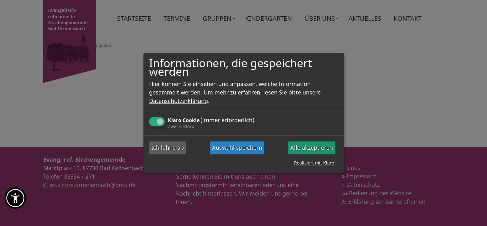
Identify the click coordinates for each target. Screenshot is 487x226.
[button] (15, 198)
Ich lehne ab (167, 147)
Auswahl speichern (237, 147)
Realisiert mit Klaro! (315, 163)
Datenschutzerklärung (178, 101)
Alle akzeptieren (311, 147)
